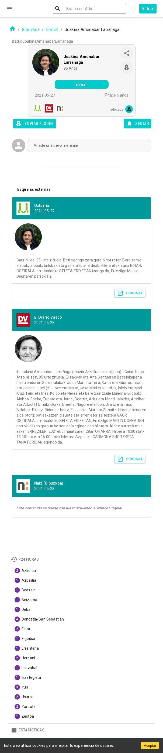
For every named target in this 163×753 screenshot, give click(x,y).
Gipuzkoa (31, 29)
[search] (89, 8)
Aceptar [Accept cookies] (150, 746)
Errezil (52, 29)
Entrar (148, 8)
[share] (126, 53)
